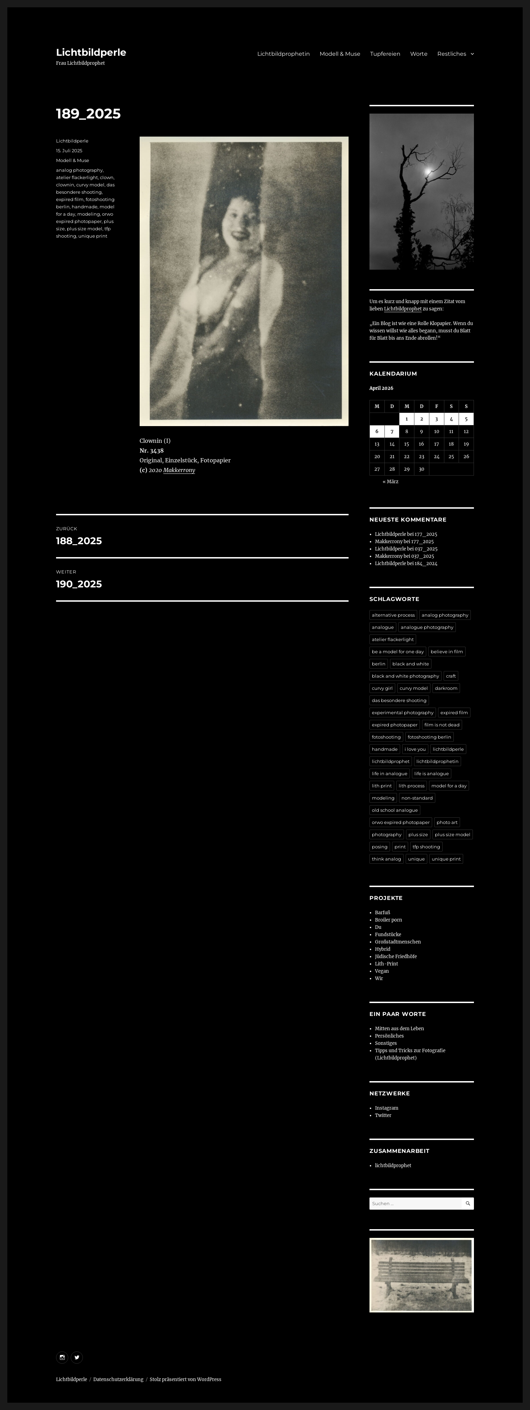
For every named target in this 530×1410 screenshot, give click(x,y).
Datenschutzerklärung (118, 1379)
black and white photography (405, 676)
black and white (410, 664)
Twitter (383, 1115)
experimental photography (403, 712)
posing (380, 846)
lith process (411, 785)
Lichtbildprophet (403, 309)
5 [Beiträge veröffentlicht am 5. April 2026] (466, 419)
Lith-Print (386, 964)
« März (390, 482)
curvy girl (382, 688)
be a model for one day (398, 651)
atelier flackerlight (77, 177)
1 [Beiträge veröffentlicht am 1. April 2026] (407, 419)
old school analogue (395, 810)
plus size (418, 834)
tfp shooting (426, 846)
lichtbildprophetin (437, 761)
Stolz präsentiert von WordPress (185, 1379)
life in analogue (389, 773)
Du (378, 927)
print (400, 846)
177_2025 (426, 534)
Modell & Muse (340, 54)
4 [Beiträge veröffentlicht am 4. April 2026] (451, 419)
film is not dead (442, 724)
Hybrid (382, 949)
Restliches (451, 54)
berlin (378, 664)
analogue (383, 627)
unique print (92, 236)
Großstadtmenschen (398, 942)
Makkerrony (179, 470)
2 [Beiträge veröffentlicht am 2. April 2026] (421, 419)
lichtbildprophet (391, 761)
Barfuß (382, 913)
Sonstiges (386, 1043)
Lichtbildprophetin (283, 54)
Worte (419, 54)
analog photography (79, 170)
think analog (386, 859)
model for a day (449, 785)
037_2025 (426, 549)
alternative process (393, 615)
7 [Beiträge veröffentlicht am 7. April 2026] (392, 431)
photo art (447, 822)
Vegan (382, 971)
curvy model (90, 184)
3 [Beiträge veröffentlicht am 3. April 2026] (436, 419)
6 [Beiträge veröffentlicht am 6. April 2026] (377, 431)
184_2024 (426, 564)
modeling (88, 214)
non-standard (417, 798)
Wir (379, 978)
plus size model (84, 228)
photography (387, 834)
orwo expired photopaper (401, 822)
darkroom (446, 688)
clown (107, 177)
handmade (85, 206)
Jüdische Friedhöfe (396, 957)
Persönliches (389, 1036)
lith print (382, 785)
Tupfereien (385, 54)
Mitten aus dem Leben (399, 1029)
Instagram (386, 1108)
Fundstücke (388, 935)
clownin (65, 184)
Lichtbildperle (91, 52)
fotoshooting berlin (429, 737)
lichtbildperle (448, 749)
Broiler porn (388, 920)
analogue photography (427, 627)
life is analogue (431, 773)
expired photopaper (395, 724)
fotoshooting (386, 737)
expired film (70, 199)
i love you (415, 749)
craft (451, 676)
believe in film (447, 651)
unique (416, 859)
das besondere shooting (399, 700)
